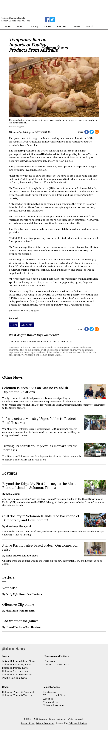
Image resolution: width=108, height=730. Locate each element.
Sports (47, 26)
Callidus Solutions (78, 723)
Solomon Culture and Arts (17, 674)
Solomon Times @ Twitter (17, 695)
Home (8, 26)
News (19, 26)
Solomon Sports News (15, 671)
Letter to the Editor (59, 341)
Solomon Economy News (16, 664)
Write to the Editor (54, 695)
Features (49, 661)
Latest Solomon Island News (18, 661)
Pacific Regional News (15, 677)
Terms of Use (51, 701)
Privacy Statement (54, 705)
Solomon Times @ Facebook (18, 691)
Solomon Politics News (15, 667)
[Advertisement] (43, 8)
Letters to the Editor (56, 664)
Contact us (49, 691)
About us (48, 698)
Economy (33, 26)
